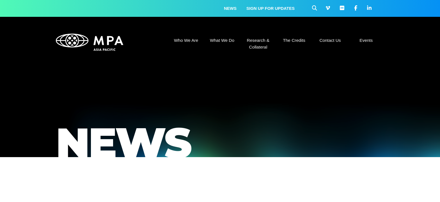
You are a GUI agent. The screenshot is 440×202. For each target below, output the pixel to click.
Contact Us (330, 40)
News (230, 8)
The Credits (294, 40)
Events (366, 40)
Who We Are (186, 40)
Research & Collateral (258, 43)
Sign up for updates (270, 8)
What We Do (222, 40)
